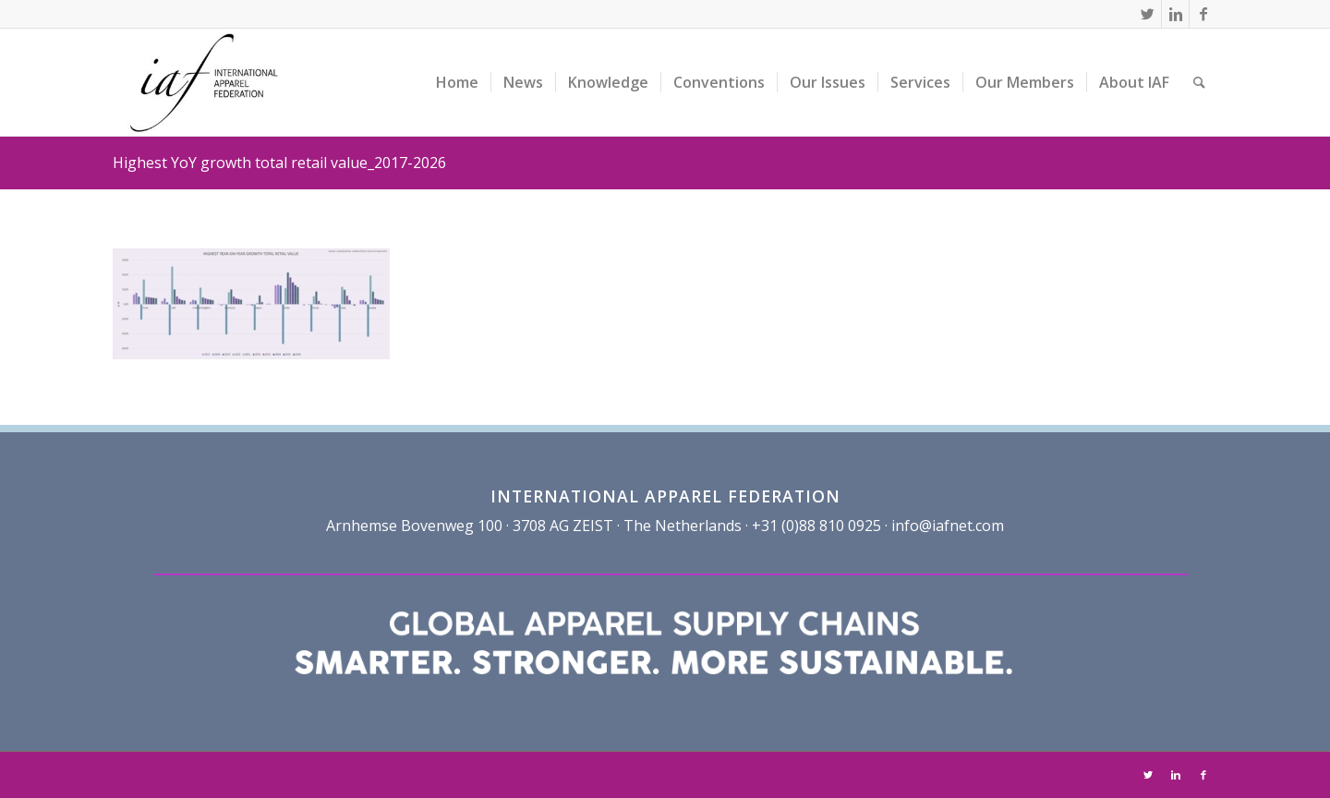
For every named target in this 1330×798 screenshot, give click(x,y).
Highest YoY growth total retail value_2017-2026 (279, 162)
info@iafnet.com (947, 525)
